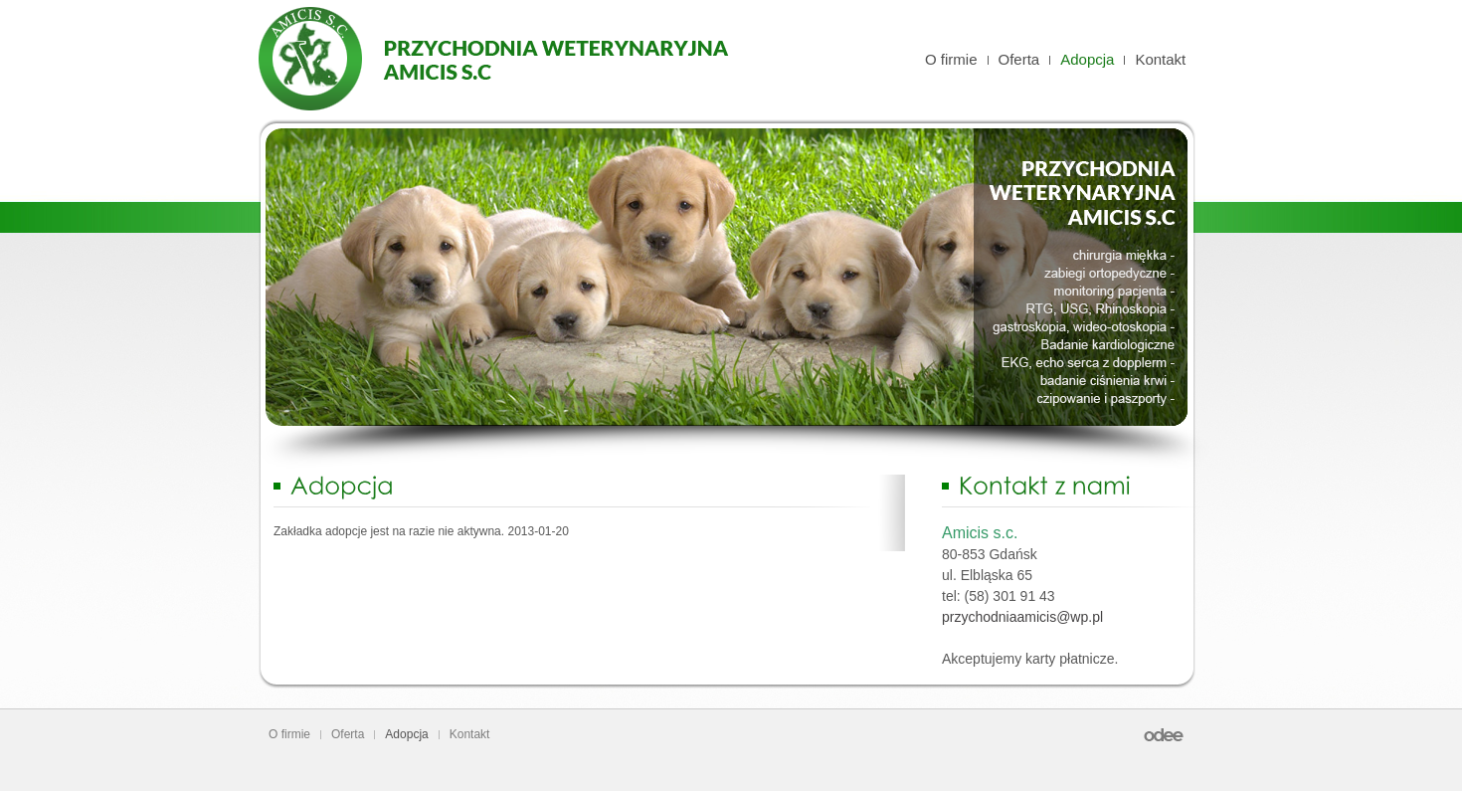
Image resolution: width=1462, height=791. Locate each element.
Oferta (1019, 59)
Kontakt (1160, 59)
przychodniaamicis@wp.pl (1022, 617)
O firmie (951, 59)
